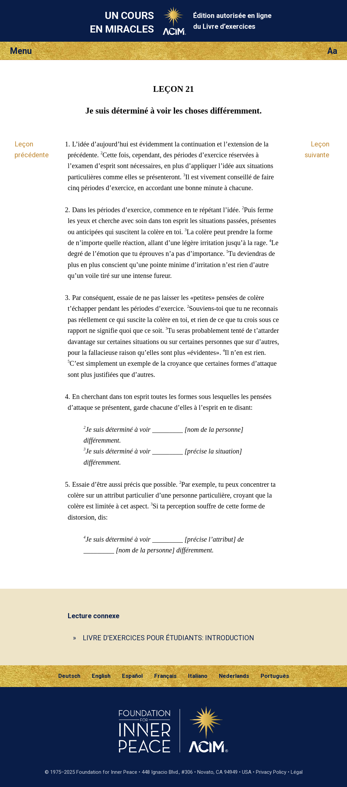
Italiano (197, 675)
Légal (297, 772)
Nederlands (234, 675)
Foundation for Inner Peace (106, 772)
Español (132, 675)
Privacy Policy (271, 772)
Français (165, 675)
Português (275, 675)
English (101, 675)
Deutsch (69, 675)
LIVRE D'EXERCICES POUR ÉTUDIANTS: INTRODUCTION (168, 638)
